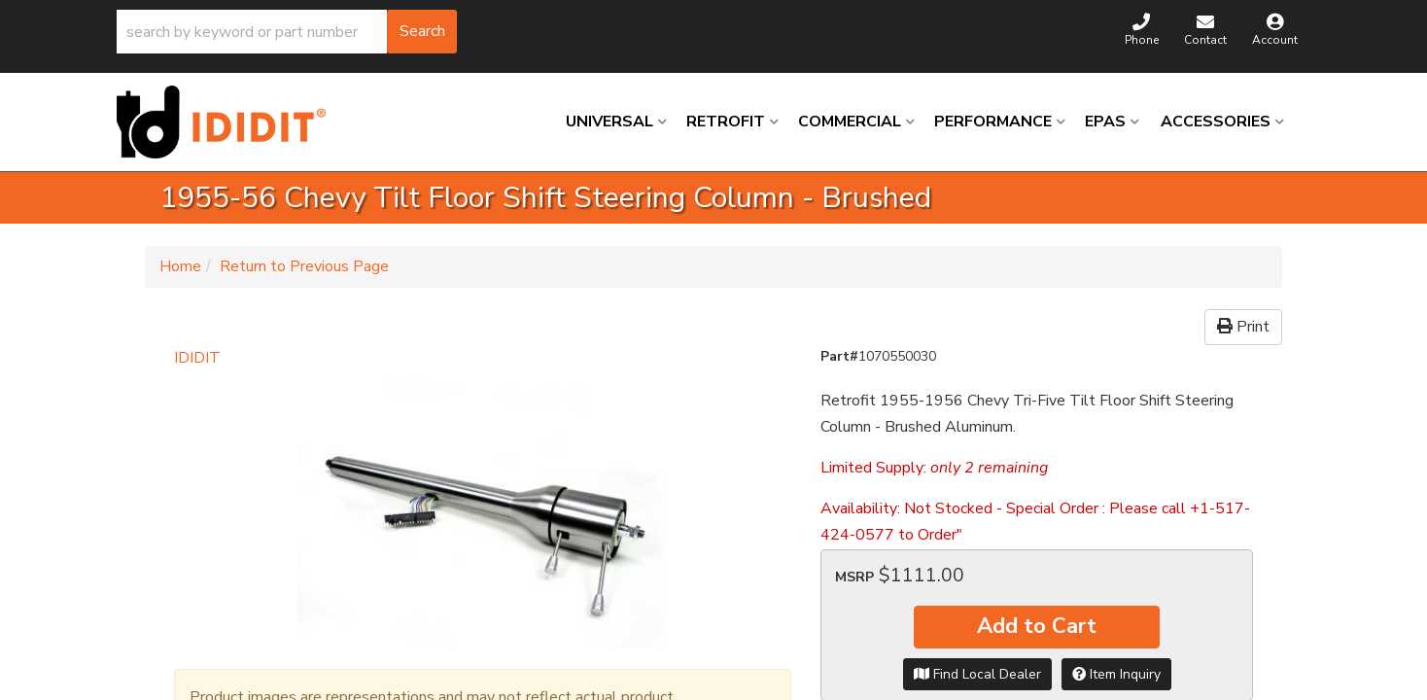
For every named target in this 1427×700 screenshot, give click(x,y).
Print (1243, 326)
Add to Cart (1036, 626)
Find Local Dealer (977, 674)
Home (180, 266)
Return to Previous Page (304, 266)
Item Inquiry (1116, 674)
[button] (287, 31)
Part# (839, 356)
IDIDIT (197, 357)
